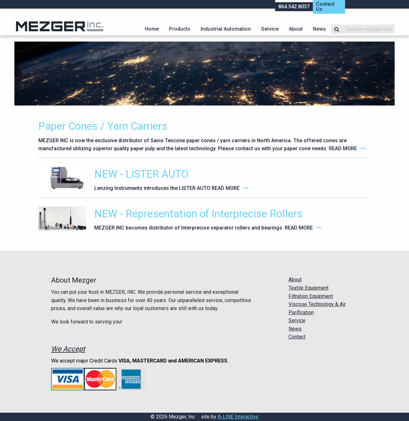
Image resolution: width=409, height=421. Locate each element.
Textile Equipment (308, 288)
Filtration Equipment (311, 296)
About (296, 29)
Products (179, 29)
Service (270, 29)
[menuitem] (152, 29)
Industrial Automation (226, 29)
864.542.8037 (294, 7)
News (319, 29)
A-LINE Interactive (238, 417)
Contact (297, 337)
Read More (343, 148)
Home (152, 29)
